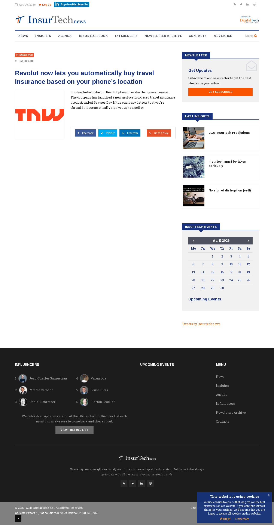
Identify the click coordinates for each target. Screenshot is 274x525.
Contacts (198, 36)
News (23, 36)
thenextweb (24, 55)
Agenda (65, 36)
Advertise (223, 36)
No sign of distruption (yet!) (230, 190)
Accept (225, 519)
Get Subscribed (220, 91)
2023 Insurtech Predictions (229, 132)
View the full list (74, 429)
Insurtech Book (93, 36)
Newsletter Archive (163, 36)
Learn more (242, 519)
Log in (45, 4)
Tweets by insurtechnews (201, 324)
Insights (43, 36)
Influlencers (225, 403)
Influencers (126, 36)
